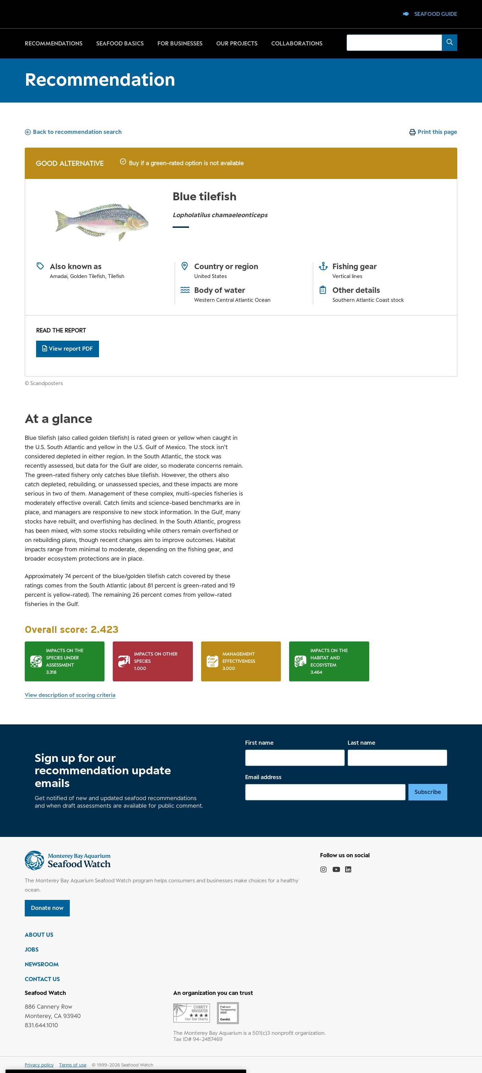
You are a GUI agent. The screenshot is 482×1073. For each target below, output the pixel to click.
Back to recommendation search (77, 131)
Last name (361, 742)
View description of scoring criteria (70, 695)
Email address (263, 777)
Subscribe (428, 791)
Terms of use (72, 1064)
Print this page (437, 131)
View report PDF (67, 348)
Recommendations (54, 43)
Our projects (237, 43)
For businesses (179, 43)
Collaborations (296, 43)
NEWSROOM (42, 964)
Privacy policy (39, 1064)
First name (259, 742)
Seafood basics (120, 43)
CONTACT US (42, 979)
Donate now (47, 907)
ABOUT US (39, 934)
